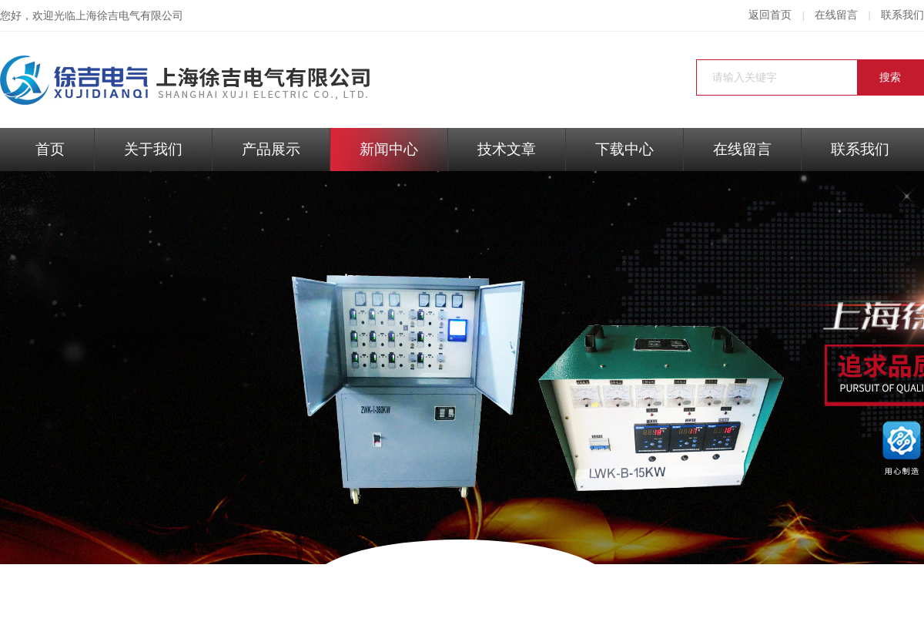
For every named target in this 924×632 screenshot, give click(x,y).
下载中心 (624, 149)
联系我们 (902, 15)
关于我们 (153, 149)
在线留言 (836, 15)
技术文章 (506, 149)
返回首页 (770, 15)
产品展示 (271, 149)
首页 (50, 149)
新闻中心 (389, 149)
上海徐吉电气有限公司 (129, 16)
